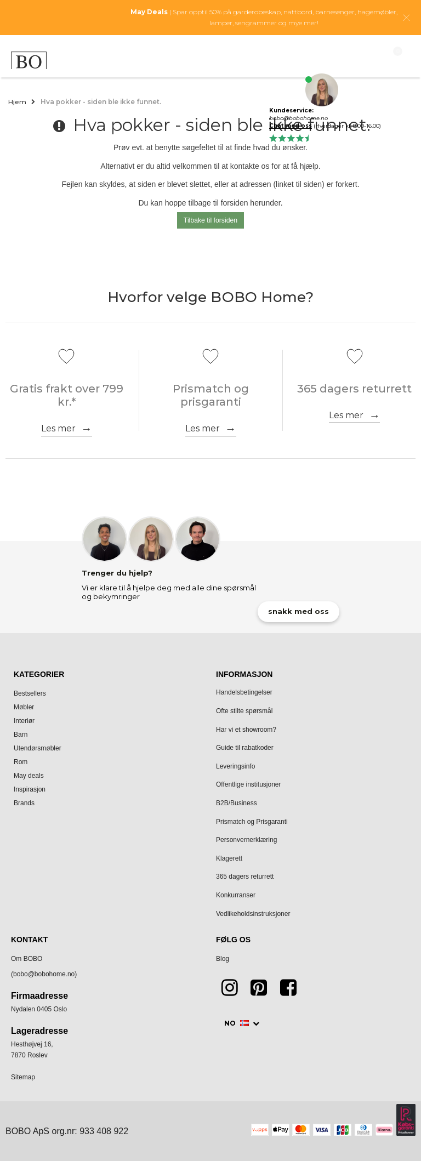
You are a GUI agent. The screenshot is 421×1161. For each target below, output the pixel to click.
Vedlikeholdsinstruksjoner (253, 914)
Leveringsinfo (235, 766)
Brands (24, 803)
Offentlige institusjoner (248, 784)
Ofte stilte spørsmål (244, 711)
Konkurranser (235, 895)
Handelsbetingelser (244, 692)
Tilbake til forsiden (210, 220)
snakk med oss (298, 611)
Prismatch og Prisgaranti (252, 822)
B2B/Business (236, 803)
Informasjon (244, 674)
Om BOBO (26, 959)
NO (237, 1023)
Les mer (58, 428)
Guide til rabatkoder (245, 748)
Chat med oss (290, 126)
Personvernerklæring (246, 840)
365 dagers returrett (245, 876)
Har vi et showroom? (246, 729)
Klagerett (229, 858)
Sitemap (23, 1077)
